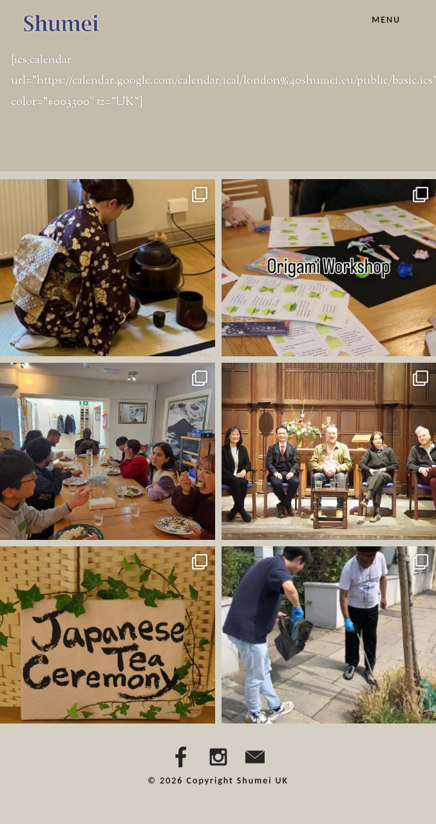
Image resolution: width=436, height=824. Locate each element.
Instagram (218, 757)
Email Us (255, 757)
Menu (386, 19)
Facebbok (181, 757)
